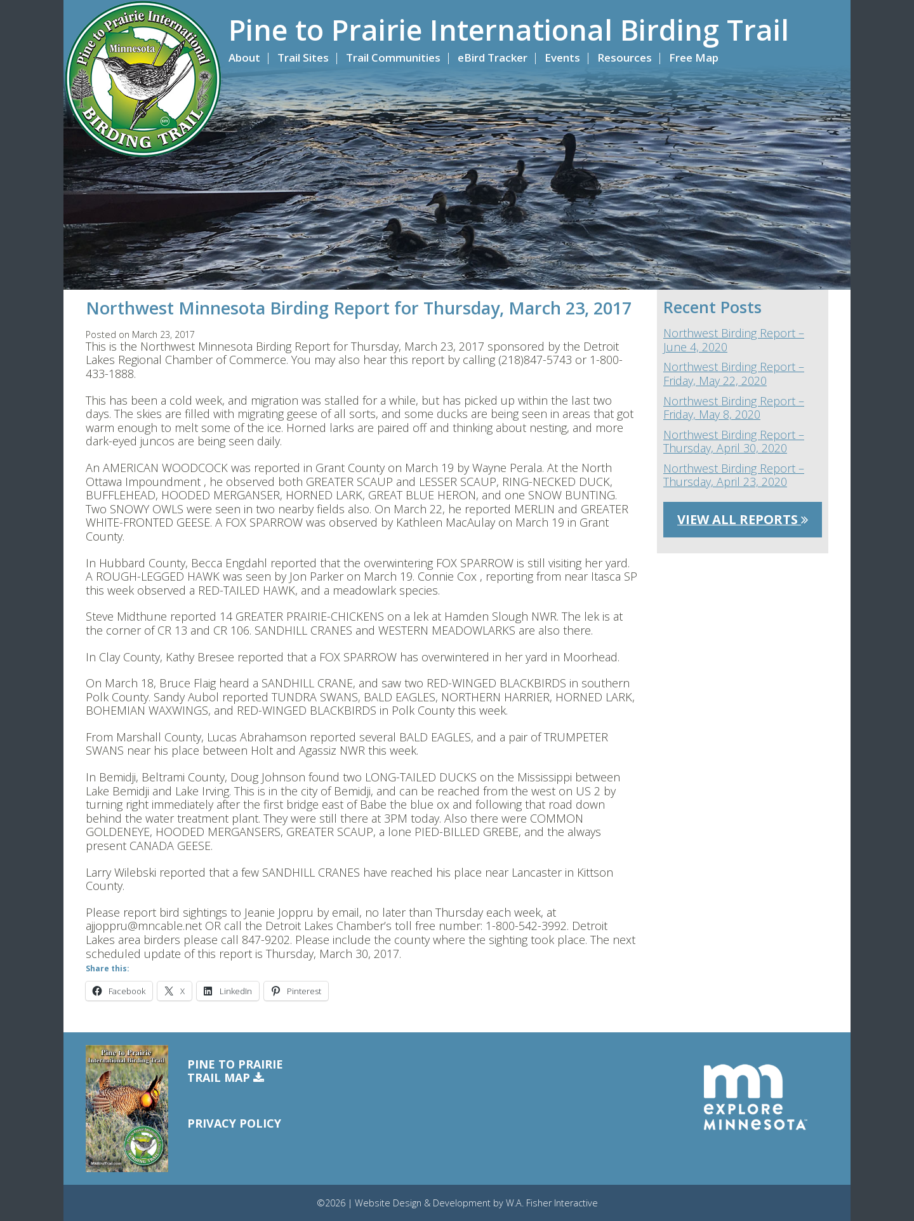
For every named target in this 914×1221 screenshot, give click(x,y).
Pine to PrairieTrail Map (235, 1071)
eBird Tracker (492, 57)
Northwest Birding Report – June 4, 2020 (733, 340)
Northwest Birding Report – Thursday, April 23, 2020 (733, 475)
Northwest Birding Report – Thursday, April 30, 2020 (733, 441)
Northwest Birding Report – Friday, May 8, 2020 (733, 408)
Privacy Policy (234, 1123)
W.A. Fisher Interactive (552, 1203)
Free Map (694, 57)
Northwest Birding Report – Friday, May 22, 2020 (733, 374)
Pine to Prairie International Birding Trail (508, 30)
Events (562, 57)
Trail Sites (303, 57)
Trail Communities (393, 57)
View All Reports (742, 519)
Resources (624, 57)
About (244, 57)
